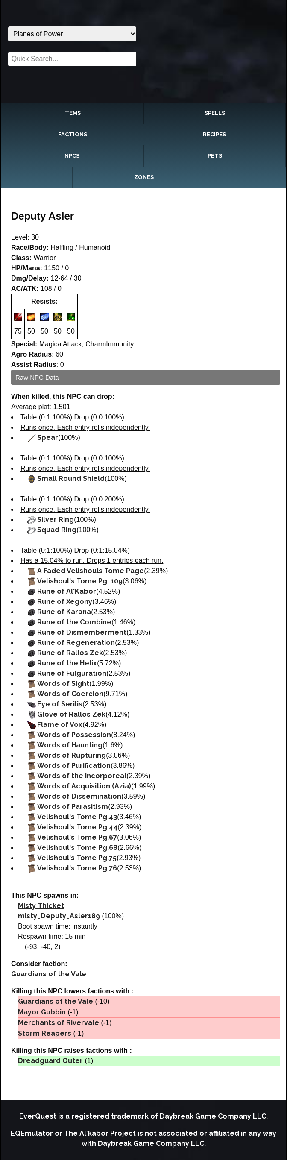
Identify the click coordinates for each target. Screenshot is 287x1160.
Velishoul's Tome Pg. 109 (80, 581)
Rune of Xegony (64, 602)
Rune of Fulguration (71, 673)
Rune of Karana (64, 612)
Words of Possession (74, 735)
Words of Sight (63, 684)
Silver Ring (55, 520)
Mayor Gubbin (42, 1012)
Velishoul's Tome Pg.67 (77, 837)
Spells (215, 113)
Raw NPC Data (37, 377)
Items (72, 113)
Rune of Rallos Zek (70, 653)
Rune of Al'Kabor (66, 591)
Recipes (214, 134)
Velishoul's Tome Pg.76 (77, 868)
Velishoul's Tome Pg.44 (77, 827)
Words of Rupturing (71, 755)
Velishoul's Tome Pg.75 (77, 858)
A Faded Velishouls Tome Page (90, 571)
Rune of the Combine (74, 622)
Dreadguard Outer (50, 1061)
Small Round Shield (71, 479)
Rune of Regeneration (76, 643)
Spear (47, 438)
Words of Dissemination (79, 796)
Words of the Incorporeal (81, 776)
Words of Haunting (69, 745)
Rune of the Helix (67, 663)
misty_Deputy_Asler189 (59, 916)
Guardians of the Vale (48, 974)
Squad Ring (56, 530)
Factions (72, 134)
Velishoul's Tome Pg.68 (77, 848)
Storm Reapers (44, 1033)
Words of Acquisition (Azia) (84, 786)
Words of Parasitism (72, 807)
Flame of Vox (59, 725)
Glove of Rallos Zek (71, 714)
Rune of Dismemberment (81, 632)
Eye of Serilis (59, 704)
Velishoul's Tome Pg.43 (77, 817)
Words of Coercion (70, 694)
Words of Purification (74, 766)
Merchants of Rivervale (58, 1023)
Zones (144, 177)
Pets (215, 155)
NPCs (71, 155)
